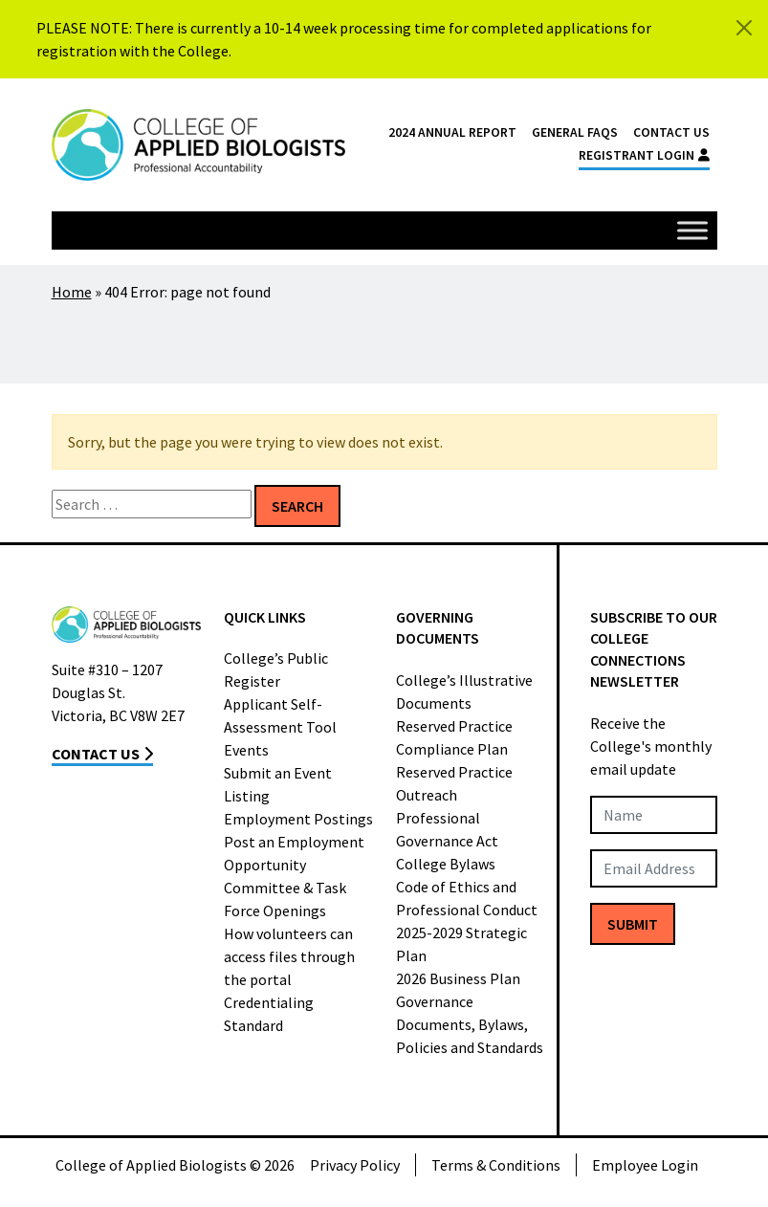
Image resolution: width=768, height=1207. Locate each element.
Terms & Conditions (495, 1164)
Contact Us (671, 132)
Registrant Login (644, 155)
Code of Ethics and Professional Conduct (467, 898)
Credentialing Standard (269, 1014)
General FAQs (575, 132)
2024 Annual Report (452, 132)
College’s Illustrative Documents (464, 691)
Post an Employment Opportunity (294, 853)
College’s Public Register (276, 669)
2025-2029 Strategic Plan (461, 944)
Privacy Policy (355, 1164)
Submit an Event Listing (278, 784)
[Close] (744, 28)
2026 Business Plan (458, 978)
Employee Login (645, 1164)
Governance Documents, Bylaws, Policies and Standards (469, 1024)
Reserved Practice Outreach (454, 783)
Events (246, 749)
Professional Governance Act (447, 829)
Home (72, 291)
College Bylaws (445, 863)
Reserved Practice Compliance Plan (454, 737)
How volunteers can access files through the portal (289, 956)
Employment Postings (298, 818)
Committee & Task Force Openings (285, 899)
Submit (632, 923)
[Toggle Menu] (692, 230)
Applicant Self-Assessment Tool (280, 715)
